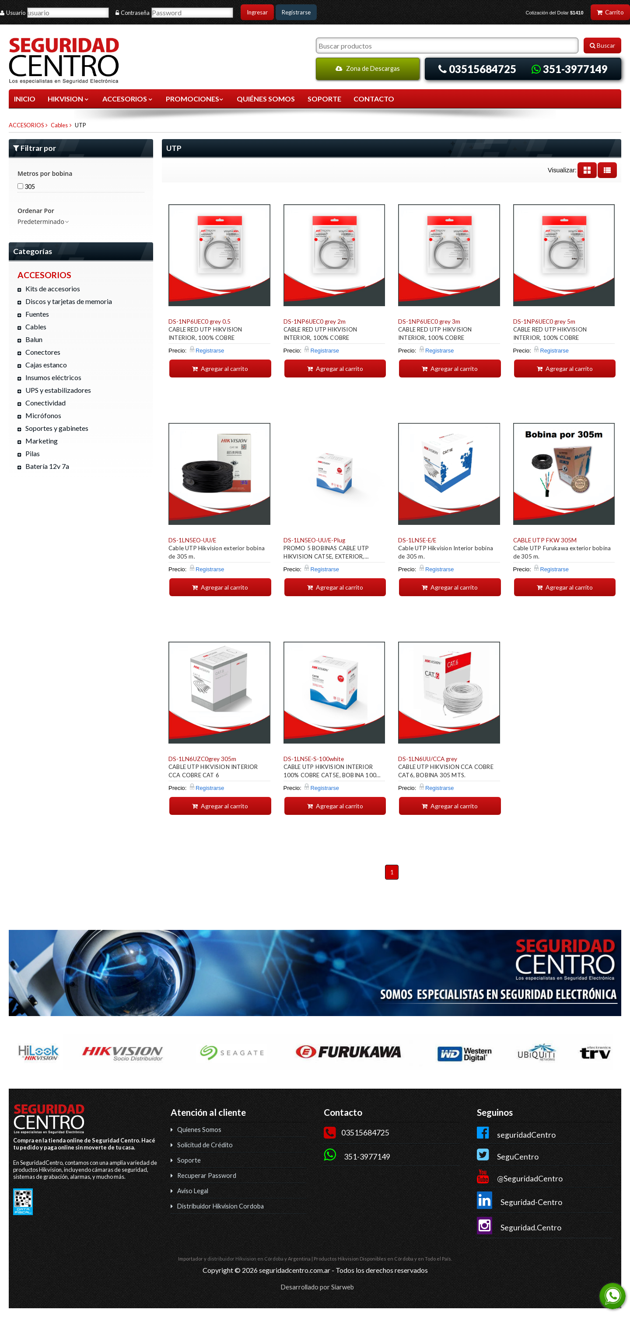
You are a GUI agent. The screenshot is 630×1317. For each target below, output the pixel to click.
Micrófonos (43, 415)
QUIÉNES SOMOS (266, 98)
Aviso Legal (192, 1191)
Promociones (195, 98)
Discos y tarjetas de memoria (68, 301)
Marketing (41, 441)
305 (26, 186)
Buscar (602, 45)
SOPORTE (324, 98)
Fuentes (37, 314)
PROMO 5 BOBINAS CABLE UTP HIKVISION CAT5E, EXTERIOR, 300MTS (326, 553)
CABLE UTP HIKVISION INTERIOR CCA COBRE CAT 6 (213, 771)
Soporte (189, 1160)
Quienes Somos (199, 1129)
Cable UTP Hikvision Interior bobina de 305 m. (445, 552)
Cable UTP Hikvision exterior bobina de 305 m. (216, 552)
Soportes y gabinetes (56, 428)
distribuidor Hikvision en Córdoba (245, 1258)
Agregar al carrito (220, 368)
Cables (59, 125)
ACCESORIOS (128, 98)
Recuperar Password (206, 1175)
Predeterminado (44, 221)
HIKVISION (69, 98)
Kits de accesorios (52, 288)
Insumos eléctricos (53, 377)
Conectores (42, 352)
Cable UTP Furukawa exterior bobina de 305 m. (562, 552)
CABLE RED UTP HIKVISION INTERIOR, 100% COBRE (205, 333)
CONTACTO (374, 98)
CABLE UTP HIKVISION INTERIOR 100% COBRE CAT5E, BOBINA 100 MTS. (330, 772)
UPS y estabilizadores (58, 390)
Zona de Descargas (368, 68)
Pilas (32, 453)
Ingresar (257, 12)
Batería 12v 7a (47, 466)
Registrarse (296, 12)
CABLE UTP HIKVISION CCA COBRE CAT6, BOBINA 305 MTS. (446, 771)
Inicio (24, 98)
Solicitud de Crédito (205, 1145)
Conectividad (45, 402)
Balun (33, 339)
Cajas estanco (46, 364)
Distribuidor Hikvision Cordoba (220, 1206)
